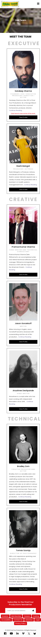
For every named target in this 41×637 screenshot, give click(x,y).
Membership (16, 616)
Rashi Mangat (23, 166)
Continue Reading (15, 110)
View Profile (23, 117)
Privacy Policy (20, 623)
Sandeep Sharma (23, 91)
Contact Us (18, 620)
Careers (27, 616)
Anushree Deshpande (23, 390)
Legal (38, 620)
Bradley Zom (23, 466)
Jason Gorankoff (23, 323)
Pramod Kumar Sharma (23, 247)
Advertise (29, 620)
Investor (5, 616)
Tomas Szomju (23, 550)
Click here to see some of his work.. (23, 113)
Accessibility (6, 620)
